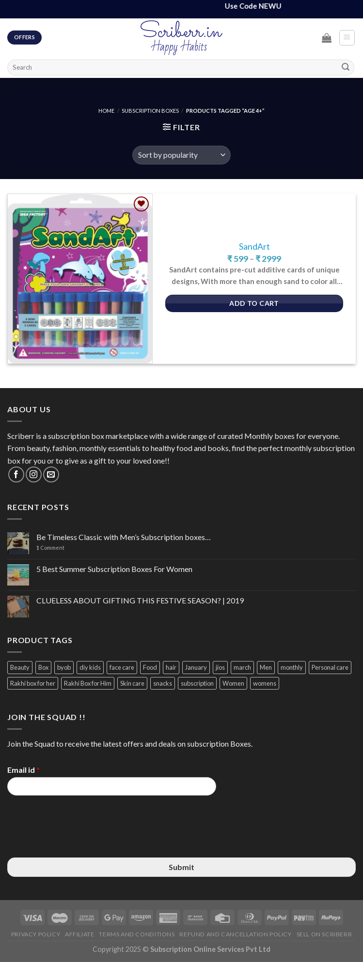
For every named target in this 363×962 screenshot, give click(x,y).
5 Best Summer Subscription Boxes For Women (114, 568)
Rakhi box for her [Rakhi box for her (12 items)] (32, 683)
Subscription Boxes (150, 110)
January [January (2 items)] (196, 667)
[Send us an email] (51, 474)
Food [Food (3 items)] (150, 667)
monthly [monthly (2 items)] (292, 667)
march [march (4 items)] (242, 667)
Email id (23, 769)
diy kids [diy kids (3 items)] (90, 667)
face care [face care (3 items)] (122, 667)
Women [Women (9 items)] (233, 683)
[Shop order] (181, 155)
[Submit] (345, 68)
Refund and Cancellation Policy (235, 934)
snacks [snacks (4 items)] (162, 683)
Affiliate (80, 934)
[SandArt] (80, 278)
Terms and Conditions (136, 934)
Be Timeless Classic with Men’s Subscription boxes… (123, 536)
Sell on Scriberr (324, 934)
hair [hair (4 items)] (171, 667)
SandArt (254, 246)
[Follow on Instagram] (34, 474)
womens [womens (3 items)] (264, 683)
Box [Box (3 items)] (43, 667)
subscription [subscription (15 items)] (197, 683)
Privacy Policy (36, 934)
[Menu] (347, 37)
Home (106, 110)
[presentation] (81, 841)
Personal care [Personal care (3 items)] (330, 667)
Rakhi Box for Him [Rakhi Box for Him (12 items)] (87, 683)
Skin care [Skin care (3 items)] (132, 683)
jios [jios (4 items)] (220, 667)
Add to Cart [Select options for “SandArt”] (254, 303)
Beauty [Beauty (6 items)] (20, 667)
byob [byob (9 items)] (64, 667)
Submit (181, 867)
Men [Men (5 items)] (266, 667)
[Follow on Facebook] (16, 474)
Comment (50, 547)
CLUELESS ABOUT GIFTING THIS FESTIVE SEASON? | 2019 (140, 600)
